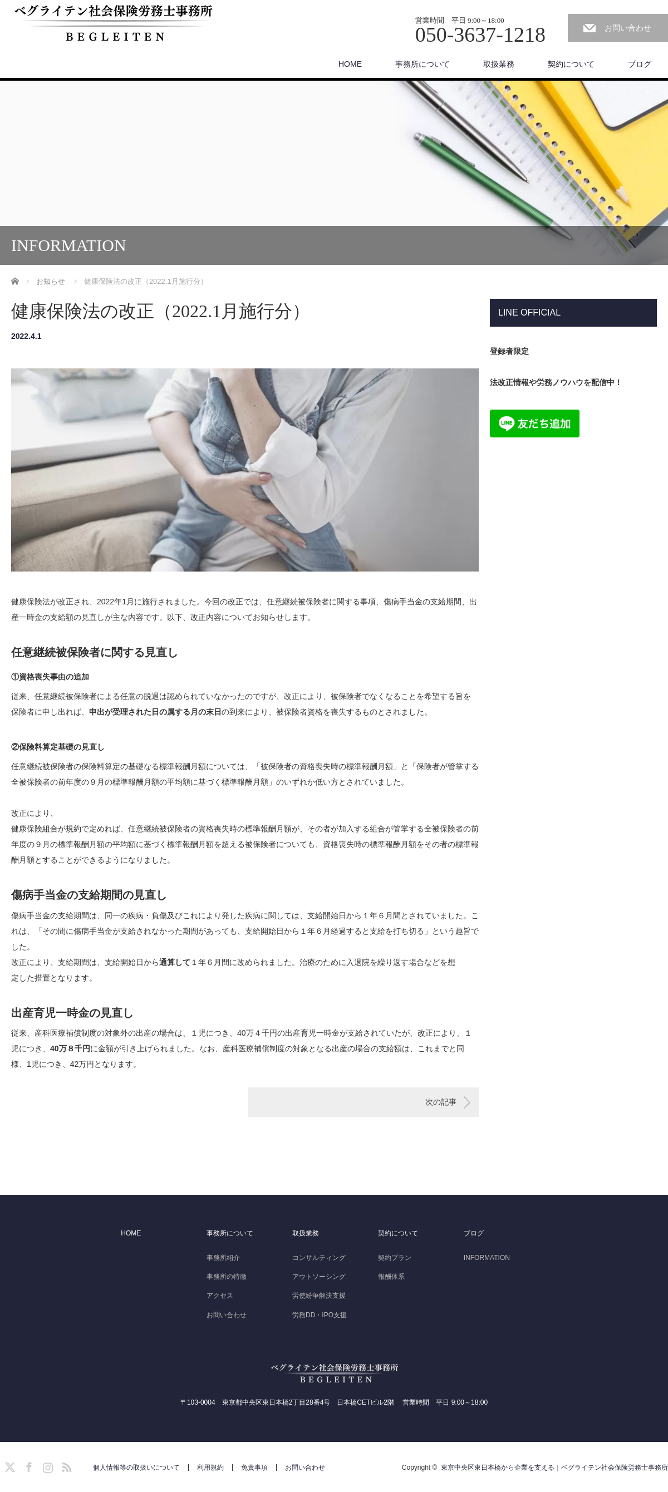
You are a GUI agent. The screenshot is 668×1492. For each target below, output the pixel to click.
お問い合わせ (628, 27)
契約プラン (394, 1258)
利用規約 (210, 1467)
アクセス (220, 1295)
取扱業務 (498, 64)
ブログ (639, 64)
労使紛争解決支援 (319, 1295)
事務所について (422, 64)
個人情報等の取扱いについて (136, 1467)
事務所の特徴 (227, 1277)
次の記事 (440, 1101)
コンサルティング (319, 1258)
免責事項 (254, 1467)
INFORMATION (487, 1258)
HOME (350, 64)
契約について (571, 64)
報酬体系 (391, 1277)
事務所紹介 (223, 1258)
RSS (65, 1465)
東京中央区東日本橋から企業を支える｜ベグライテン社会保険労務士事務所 (554, 1467)
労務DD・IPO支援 (319, 1315)
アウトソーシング (319, 1277)
